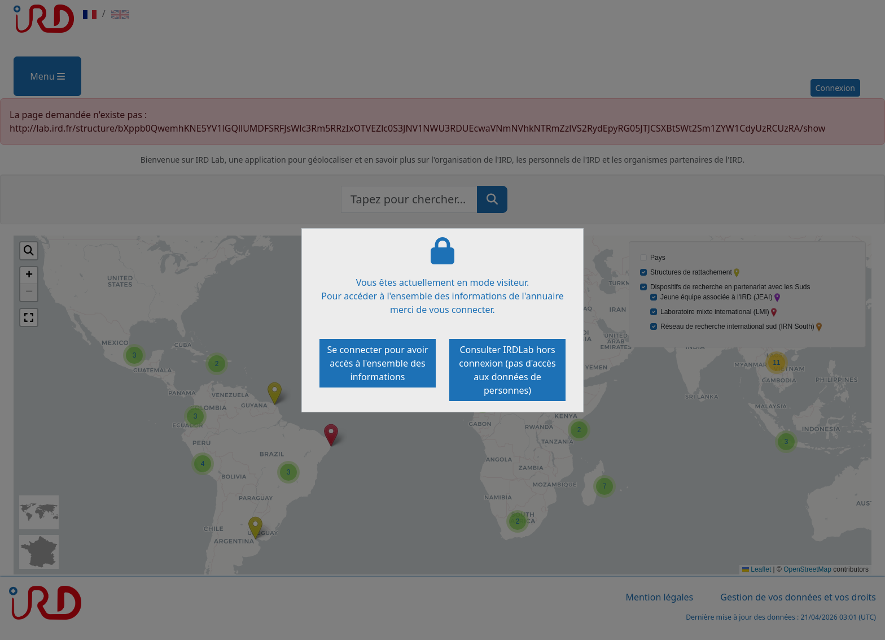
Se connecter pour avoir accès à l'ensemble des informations (377, 363)
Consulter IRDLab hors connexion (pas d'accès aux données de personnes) (507, 370)
